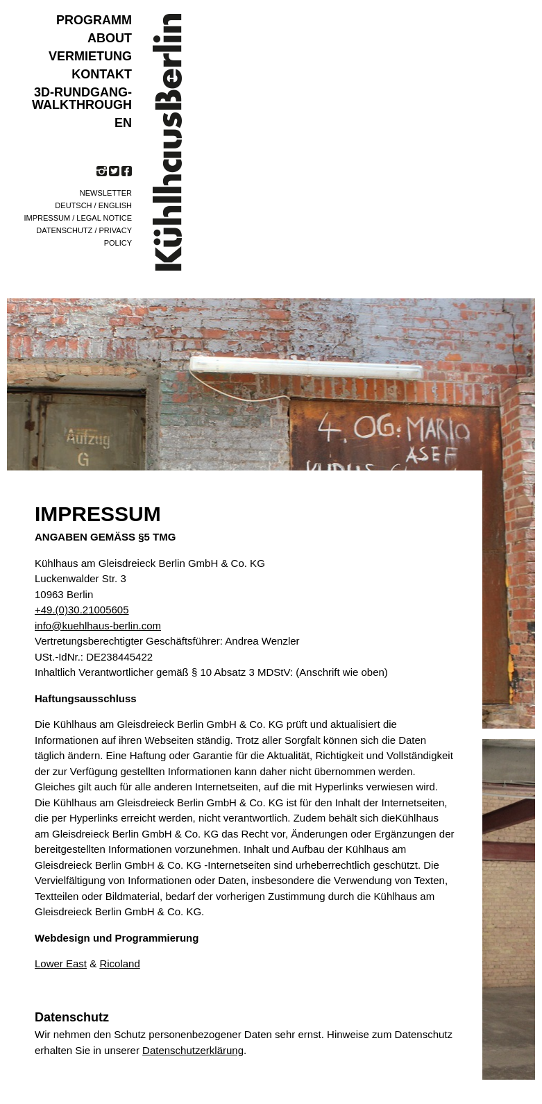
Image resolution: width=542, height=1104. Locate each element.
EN (123, 123)
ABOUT (109, 38)
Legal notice (104, 218)
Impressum (47, 218)
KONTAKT (101, 74)
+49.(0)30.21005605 (82, 609)
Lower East (61, 963)
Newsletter (106, 193)
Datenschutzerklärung (193, 1050)
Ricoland (119, 963)
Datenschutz (64, 230)
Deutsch (73, 205)
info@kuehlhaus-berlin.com (98, 625)
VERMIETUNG (90, 56)
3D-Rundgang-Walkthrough (82, 98)
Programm (94, 20)
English (115, 205)
